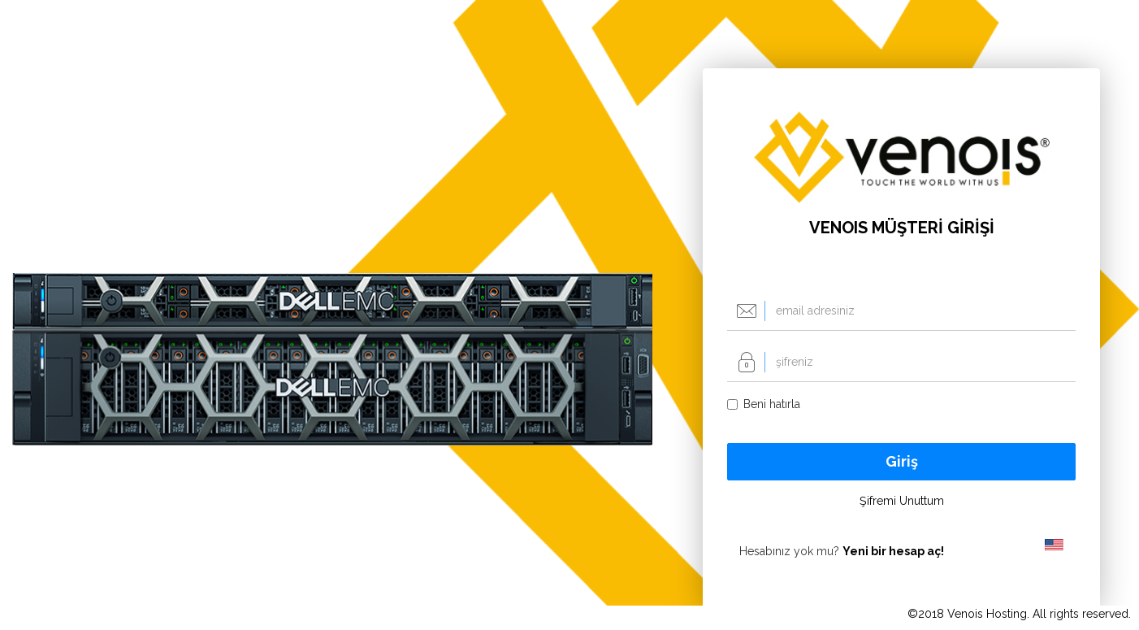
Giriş (902, 461)
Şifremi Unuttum (902, 500)
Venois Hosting (987, 613)
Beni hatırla (763, 404)
